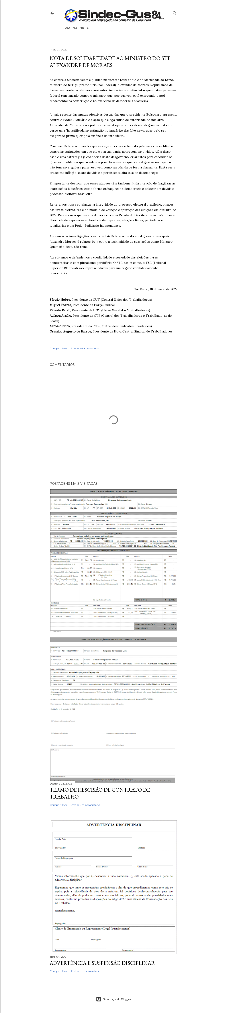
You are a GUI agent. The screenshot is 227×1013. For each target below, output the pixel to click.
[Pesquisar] (174, 12)
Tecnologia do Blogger (113, 999)
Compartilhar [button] (58, 348)
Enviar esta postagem (85, 348)
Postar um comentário (85, 805)
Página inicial (78, 28)
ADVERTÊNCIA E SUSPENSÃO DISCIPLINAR (102, 962)
